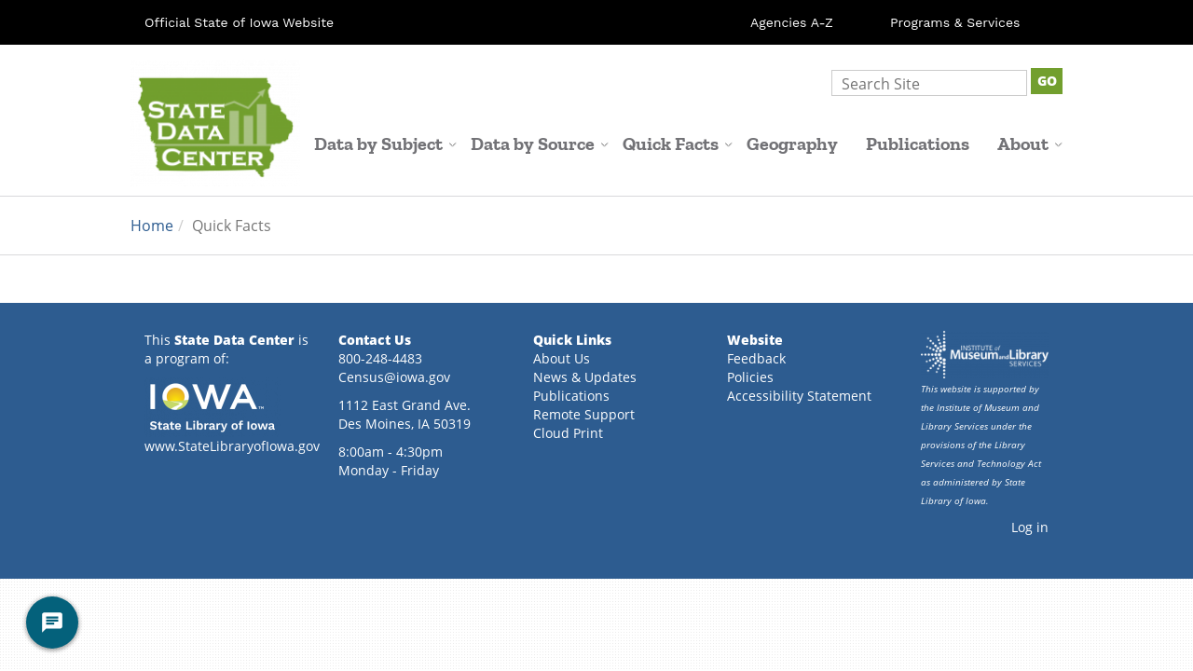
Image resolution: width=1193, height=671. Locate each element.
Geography (792, 143)
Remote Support (584, 414)
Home (151, 225)
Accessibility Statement (799, 395)
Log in (1030, 527)
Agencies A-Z (791, 22)
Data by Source (540, 143)
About (1030, 143)
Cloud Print (568, 433)
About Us (561, 358)
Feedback (756, 358)
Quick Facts (678, 143)
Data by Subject (385, 143)
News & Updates (585, 377)
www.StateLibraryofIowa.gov (232, 446)
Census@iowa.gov (394, 377)
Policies (750, 377)
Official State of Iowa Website (239, 22)
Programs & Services (955, 22)
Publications (917, 143)
